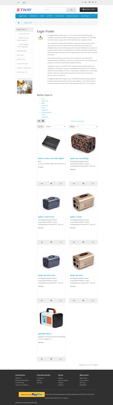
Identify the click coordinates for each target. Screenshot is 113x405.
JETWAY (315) (21, 59)
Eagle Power (23, 16)
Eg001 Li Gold (76, 217)
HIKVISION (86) (21, 51)
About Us (18, 378)
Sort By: (40, 127)
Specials (60, 385)
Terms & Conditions (21, 385)
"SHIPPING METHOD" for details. (58, 398)
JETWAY (49, 16)
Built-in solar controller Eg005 (51, 158)
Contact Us (40, 378)
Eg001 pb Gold (76, 275)
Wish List (82, 383)
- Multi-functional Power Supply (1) (23, 39)
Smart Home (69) (22, 64)
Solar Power (85, 16)
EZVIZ (42, 16)
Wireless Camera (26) (24, 68)
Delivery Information (22, 380)
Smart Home (59, 16)
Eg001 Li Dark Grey (46, 217)
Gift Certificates (63, 380)
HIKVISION (33, 16)
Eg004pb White (44, 333)
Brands (60, 378)
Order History (84, 380)
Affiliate (60, 383)
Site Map (39, 383)
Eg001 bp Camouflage (79, 158)
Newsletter (83, 385)
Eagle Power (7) (22, 29)
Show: (72, 127)
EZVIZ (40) (20, 55)
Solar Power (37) (22, 72)
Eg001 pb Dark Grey (46, 275)
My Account (83, 378)
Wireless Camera (72, 16)
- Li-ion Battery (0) (23, 34)
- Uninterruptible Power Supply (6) (23, 45)
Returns (39, 380)
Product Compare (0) (77, 121)
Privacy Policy (19, 383)
